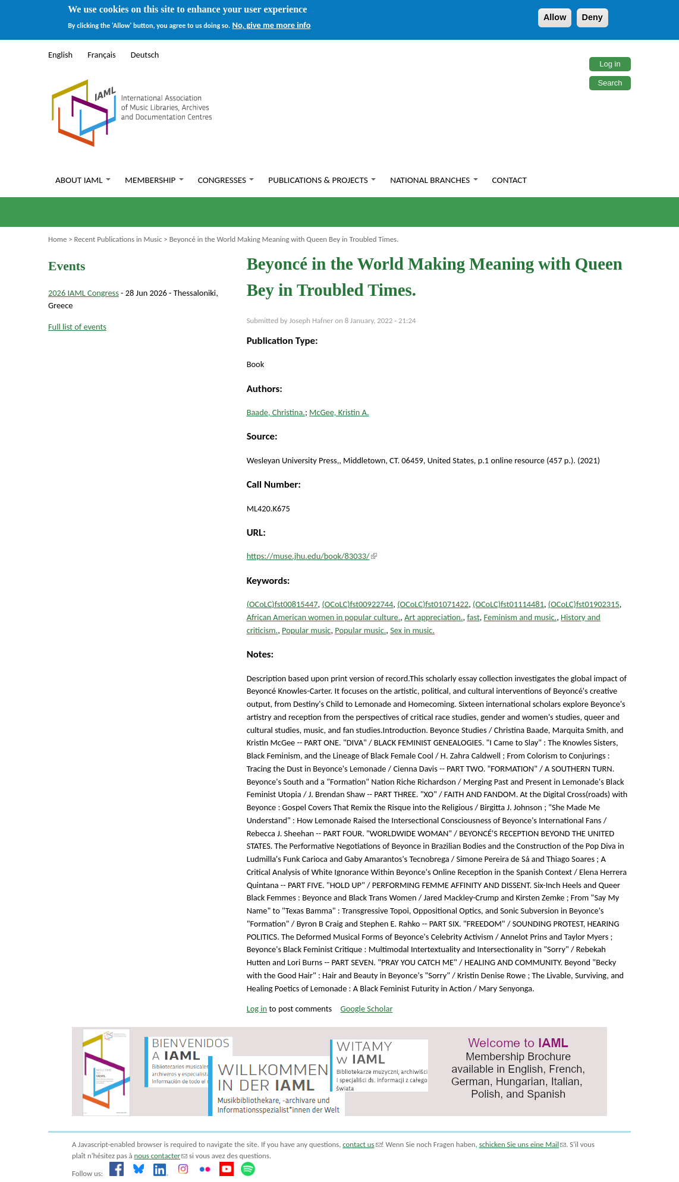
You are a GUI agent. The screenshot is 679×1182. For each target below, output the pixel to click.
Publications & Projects (322, 180)
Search (610, 82)
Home (57, 239)
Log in (609, 63)
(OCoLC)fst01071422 (433, 604)
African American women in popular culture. (324, 617)
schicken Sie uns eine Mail (523, 1144)
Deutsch (145, 54)
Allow (554, 17)
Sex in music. (412, 630)
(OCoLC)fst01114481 (508, 604)
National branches (433, 180)
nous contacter (160, 1155)
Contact (509, 180)
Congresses (226, 180)
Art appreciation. (433, 617)
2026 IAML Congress (83, 292)
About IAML (83, 180)
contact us (361, 1144)
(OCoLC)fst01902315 (584, 604)
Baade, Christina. (276, 412)
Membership (154, 180)
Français (101, 54)
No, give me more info (271, 25)
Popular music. (360, 630)
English (60, 54)
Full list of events (77, 326)
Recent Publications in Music (118, 239)
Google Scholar (367, 1008)
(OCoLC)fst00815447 (282, 604)
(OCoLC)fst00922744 (357, 604)
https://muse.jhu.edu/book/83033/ (312, 556)
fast (473, 617)
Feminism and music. (520, 617)
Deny (592, 17)
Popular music (306, 630)
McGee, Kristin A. (339, 412)
